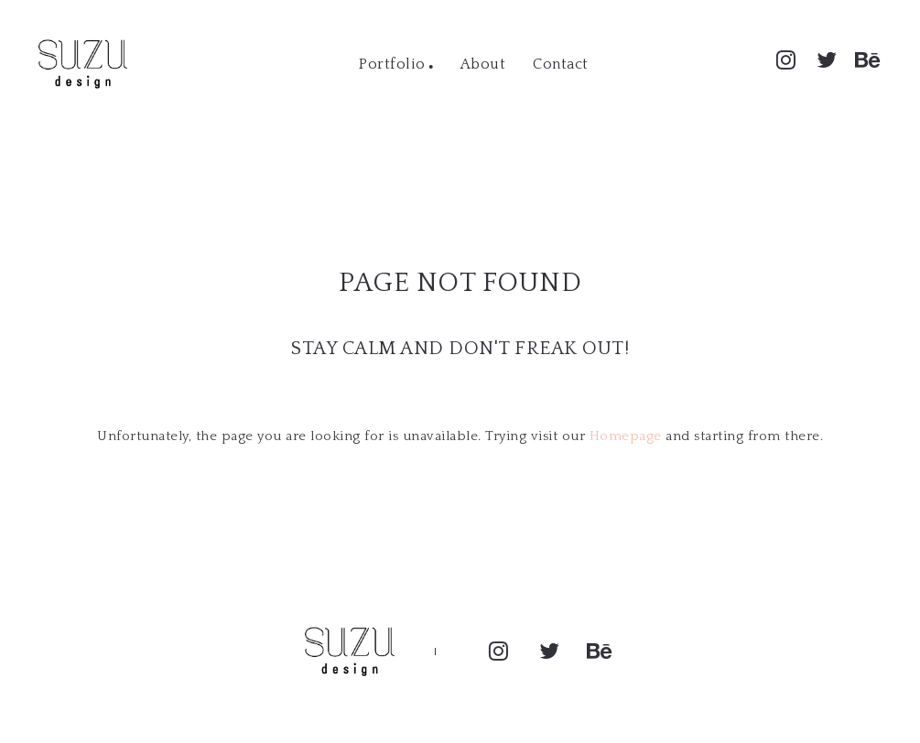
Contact (561, 64)
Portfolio (392, 64)
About (483, 64)
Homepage (626, 436)
